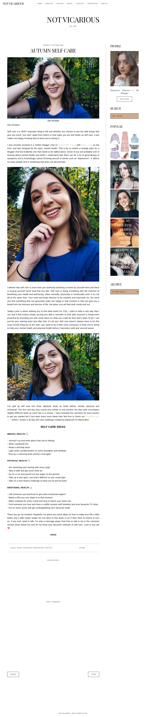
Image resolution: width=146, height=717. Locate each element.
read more (124, 99)
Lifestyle (80, 3)
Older (93, 674)
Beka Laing (86, 145)
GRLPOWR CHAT (67, 145)
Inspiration (92, 3)
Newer (13, 674)
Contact (104, 3)
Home (39, 3)
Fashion (60, 3)
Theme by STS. (82, 713)
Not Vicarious (13, 3)
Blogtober (27, 548)
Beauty (70, 3)
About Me (49, 3)
